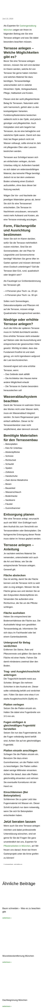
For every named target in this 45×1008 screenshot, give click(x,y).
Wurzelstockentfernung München (18, 956)
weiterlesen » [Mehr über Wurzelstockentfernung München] (6, 962)
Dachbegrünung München (14, 1000)
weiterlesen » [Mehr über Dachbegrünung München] (6, 1006)
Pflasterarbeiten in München (17, 846)
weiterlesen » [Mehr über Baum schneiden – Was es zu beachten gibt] (6, 918)
